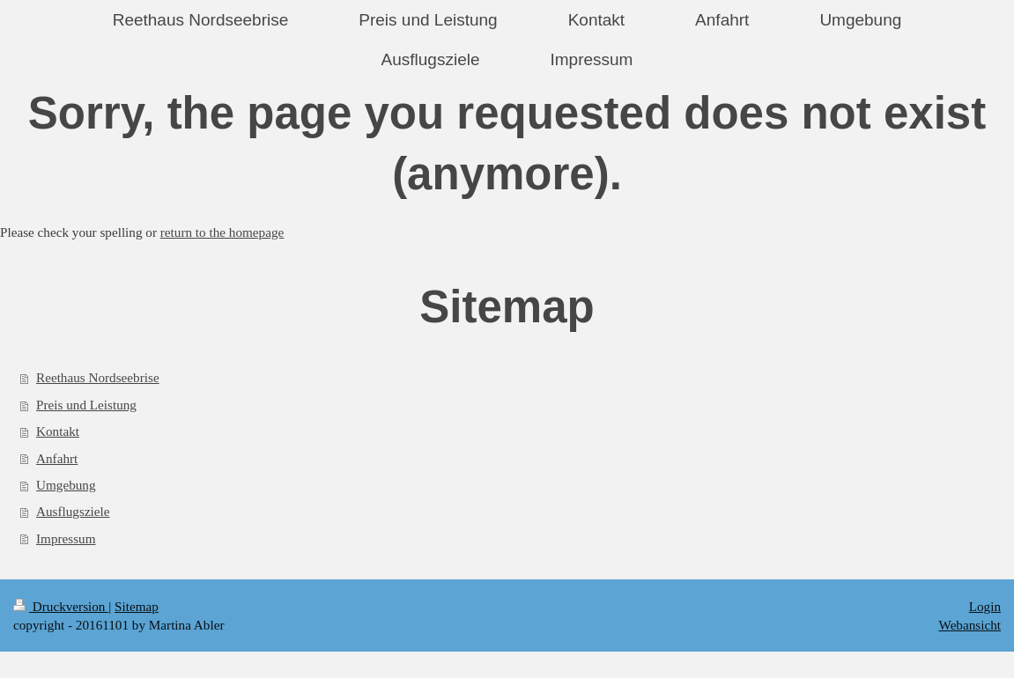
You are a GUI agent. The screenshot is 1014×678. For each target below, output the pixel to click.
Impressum (66, 538)
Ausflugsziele (73, 511)
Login (985, 606)
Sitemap (137, 606)
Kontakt (57, 431)
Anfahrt (57, 458)
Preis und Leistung (86, 404)
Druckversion (60, 606)
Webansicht (970, 624)
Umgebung (66, 484)
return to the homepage (222, 232)
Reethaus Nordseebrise (97, 377)
